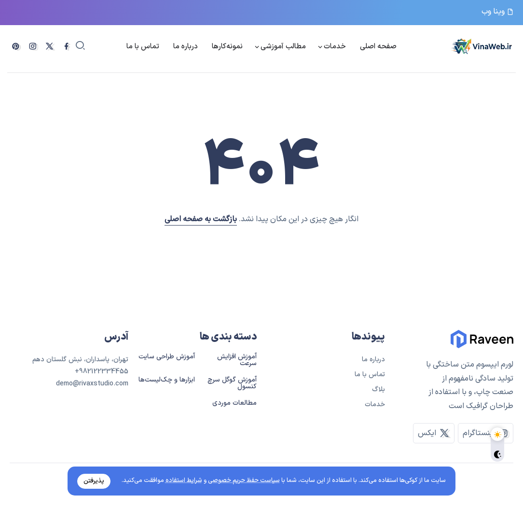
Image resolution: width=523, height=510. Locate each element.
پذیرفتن (94, 480)
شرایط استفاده (183, 480)
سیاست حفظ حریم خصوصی (243, 480)
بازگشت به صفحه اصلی (201, 219)
